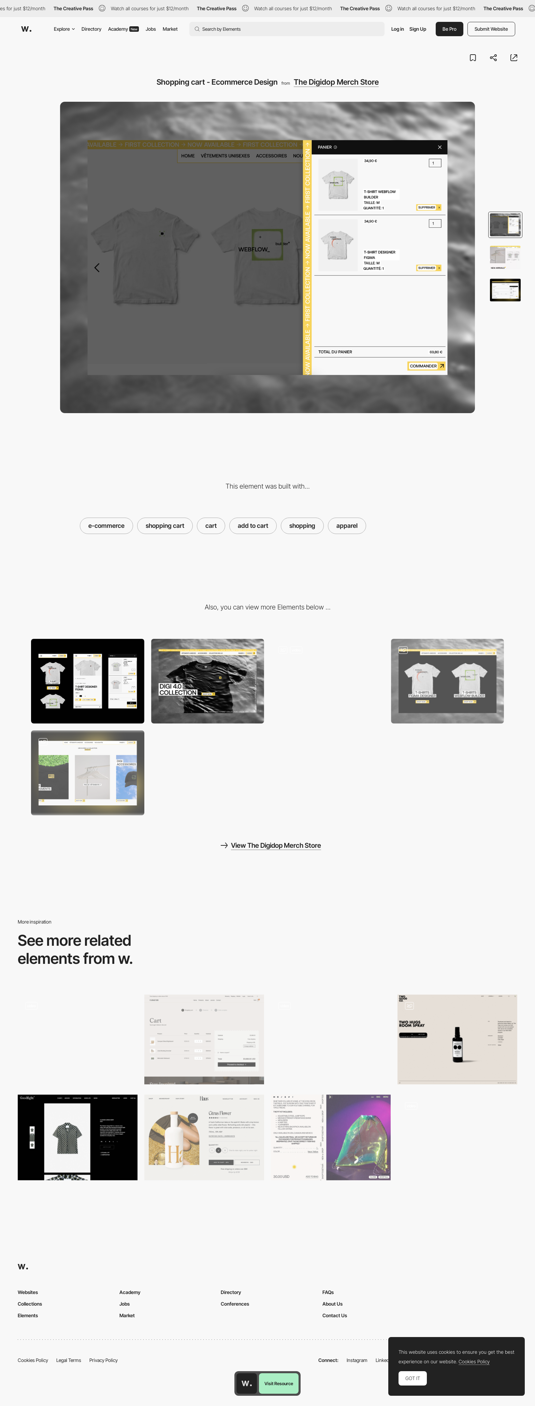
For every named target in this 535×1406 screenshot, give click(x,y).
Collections (30, 1304)
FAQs (328, 1292)
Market (170, 29)
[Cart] (204, 1039)
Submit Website (491, 29)
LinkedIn (384, 1360)
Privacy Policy (103, 1360)
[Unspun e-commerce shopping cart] (457, 1137)
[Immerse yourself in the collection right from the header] (327, 681)
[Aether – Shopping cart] (78, 1039)
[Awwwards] (26, 29)
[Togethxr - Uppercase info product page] (331, 1137)
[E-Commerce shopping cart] (457, 1039)
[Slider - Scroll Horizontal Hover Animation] (87, 772)
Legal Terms (68, 1360)
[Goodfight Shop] (78, 1137)
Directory (91, 29)
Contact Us (334, 1315)
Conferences (235, 1304)
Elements (28, 1315)
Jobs (151, 29)
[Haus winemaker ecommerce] (204, 1137)
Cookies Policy (33, 1360)
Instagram (357, 1360)
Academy (123, 29)
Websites (28, 1292)
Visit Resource (278, 1383)
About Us (332, 1304)
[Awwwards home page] (246, 1383)
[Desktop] (207, 681)
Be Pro (450, 29)
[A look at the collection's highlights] (447, 681)
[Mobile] (87, 681)
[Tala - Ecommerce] (331, 1037)
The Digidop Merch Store (336, 82)
